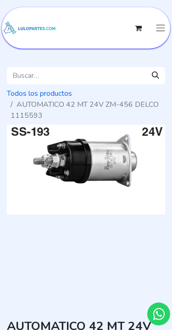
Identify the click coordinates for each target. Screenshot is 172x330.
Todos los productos (39, 93)
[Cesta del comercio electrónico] (138, 28)
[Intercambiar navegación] (160, 28)
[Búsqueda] (155, 75)
